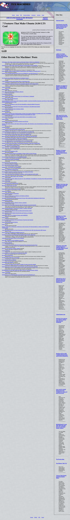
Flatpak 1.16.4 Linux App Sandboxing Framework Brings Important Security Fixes (62, 186)
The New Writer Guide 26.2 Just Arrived (10, 257)
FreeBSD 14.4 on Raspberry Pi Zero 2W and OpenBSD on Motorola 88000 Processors (21, 104)
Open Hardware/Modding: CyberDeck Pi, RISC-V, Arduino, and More (17, 208)
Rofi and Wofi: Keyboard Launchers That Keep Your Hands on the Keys (17, 171)
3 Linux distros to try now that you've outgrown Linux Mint (14, 253)
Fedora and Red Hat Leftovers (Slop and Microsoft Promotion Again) (17, 210)
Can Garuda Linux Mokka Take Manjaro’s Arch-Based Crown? (15, 78)
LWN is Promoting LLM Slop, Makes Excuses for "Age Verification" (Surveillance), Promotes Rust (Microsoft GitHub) (27, 178)
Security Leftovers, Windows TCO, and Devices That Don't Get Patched (17, 219)
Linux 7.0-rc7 (5, 224)
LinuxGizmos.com (60, 314)
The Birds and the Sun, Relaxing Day (10, 183)
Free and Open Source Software (9, 259)
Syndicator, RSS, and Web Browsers (10, 98)
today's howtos (5, 119)
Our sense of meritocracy (7, 255)
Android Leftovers (45, 18)
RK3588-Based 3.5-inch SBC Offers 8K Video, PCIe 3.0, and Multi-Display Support (61, 426)
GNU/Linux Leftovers (6, 191)
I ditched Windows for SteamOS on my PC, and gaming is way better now (18, 131)
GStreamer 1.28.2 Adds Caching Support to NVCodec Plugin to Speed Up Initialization (62, 247)
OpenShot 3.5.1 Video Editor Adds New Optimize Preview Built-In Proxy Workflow (61, 217)
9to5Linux (58, 49)
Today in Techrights (6, 87)
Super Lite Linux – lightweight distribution (11, 147)
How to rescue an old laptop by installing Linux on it (13, 232)
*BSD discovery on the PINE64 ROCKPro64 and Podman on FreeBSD (17, 213)
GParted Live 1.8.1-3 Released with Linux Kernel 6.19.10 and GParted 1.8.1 (61, 280)
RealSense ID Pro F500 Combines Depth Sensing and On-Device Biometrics (62, 355)
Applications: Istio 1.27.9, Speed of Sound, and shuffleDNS (15, 215)
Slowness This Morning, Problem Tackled (11, 248)
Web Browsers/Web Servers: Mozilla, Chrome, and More (14, 202)
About (17, 15)
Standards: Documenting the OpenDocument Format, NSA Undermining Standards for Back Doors (23, 198)
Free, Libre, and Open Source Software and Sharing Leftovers (15, 195)
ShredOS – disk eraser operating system (11, 145)
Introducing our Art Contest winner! (9, 162)
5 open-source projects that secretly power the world (13, 129)
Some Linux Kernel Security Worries (10, 222)
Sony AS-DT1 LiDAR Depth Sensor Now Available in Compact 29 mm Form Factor (61, 391)
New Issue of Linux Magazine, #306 (10, 151)
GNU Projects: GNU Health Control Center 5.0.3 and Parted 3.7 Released (18, 96)
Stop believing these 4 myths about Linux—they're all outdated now (16, 134)
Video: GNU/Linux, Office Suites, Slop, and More (12, 176)
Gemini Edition (26, 15)
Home (13, 15)
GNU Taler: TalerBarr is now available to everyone (13, 240)
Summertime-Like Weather (8, 262)
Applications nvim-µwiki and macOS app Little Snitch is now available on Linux (19, 116)
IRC (21, 15)
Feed (43, 15)
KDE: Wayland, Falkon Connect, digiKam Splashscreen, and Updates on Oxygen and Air (21, 71)
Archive (38, 15)
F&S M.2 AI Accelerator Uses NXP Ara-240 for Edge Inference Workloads (61, 320)
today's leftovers (5, 89)
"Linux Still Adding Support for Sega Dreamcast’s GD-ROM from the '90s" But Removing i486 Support (24, 230)
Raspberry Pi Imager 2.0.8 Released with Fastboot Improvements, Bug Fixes (61, 152)
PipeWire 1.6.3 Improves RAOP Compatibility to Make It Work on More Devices (61, 87)
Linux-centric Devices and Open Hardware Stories (13, 108)
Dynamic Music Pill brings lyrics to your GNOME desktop (14, 157)
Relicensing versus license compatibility (10, 159)
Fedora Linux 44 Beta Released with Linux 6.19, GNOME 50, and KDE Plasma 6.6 (20, 73)
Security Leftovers (6, 111)
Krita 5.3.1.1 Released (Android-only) (10, 169)
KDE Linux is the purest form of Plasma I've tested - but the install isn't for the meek (20, 174)
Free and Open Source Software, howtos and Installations (14, 138)
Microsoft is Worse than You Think (9, 185)
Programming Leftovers (7, 94)
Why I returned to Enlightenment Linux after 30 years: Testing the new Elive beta (19, 136)
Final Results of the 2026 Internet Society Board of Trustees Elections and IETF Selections (62, 26)
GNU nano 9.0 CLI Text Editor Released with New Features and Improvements (62, 117)
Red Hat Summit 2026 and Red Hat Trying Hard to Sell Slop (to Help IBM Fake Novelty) (21, 106)
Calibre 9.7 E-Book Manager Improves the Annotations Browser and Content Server (62, 55)
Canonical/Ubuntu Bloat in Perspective (10, 193)
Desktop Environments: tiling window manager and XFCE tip (15, 121)
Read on (4, 51)
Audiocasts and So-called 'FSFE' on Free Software (13, 238)
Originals (33, 15)
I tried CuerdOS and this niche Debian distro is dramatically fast (16, 81)
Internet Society (60, 20)
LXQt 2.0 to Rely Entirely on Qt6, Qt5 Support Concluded (19, 18)
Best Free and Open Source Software (10, 165)
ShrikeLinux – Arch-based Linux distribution (11, 167)
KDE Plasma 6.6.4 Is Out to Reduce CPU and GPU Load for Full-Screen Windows (20, 266)
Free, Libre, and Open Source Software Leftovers (12, 91)
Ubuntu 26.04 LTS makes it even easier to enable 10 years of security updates (19, 264)
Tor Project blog (60, 459)
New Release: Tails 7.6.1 (61, 463)
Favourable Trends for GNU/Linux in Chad (11, 189)
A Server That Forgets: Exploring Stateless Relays (61, 477)
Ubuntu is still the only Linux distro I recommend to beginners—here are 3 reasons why (21, 143)
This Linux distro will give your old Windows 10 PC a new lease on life (17, 141)
